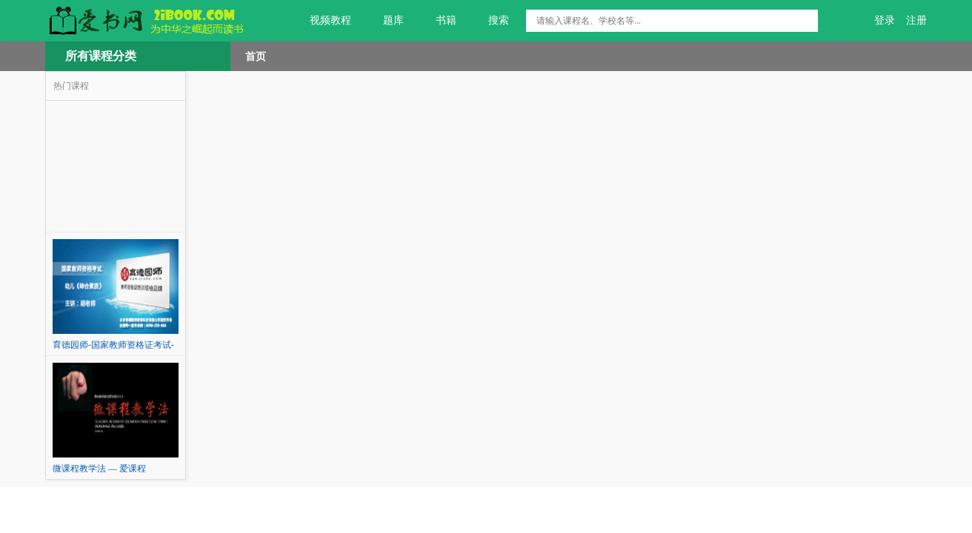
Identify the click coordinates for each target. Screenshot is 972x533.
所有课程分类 (100, 56)
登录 (884, 20)
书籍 (437, 21)
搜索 (490, 21)
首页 (255, 56)
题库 (385, 21)
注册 (916, 20)
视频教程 (322, 21)
